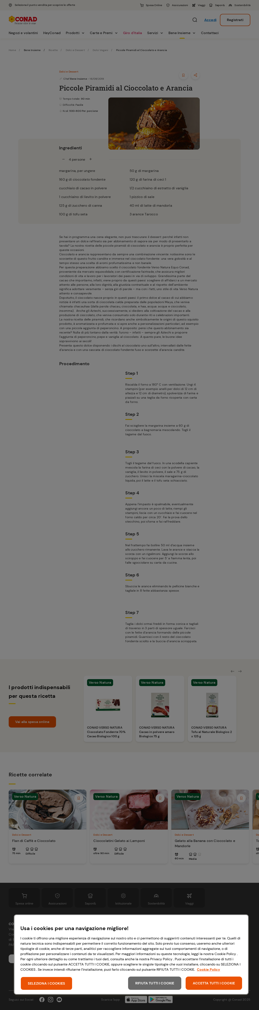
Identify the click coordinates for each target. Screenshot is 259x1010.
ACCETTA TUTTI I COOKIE (214, 983)
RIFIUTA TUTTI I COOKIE (154, 983)
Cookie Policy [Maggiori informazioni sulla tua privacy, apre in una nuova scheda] (208, 969)
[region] (131, 954)
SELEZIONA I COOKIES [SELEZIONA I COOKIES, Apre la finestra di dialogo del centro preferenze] (46, 983)
